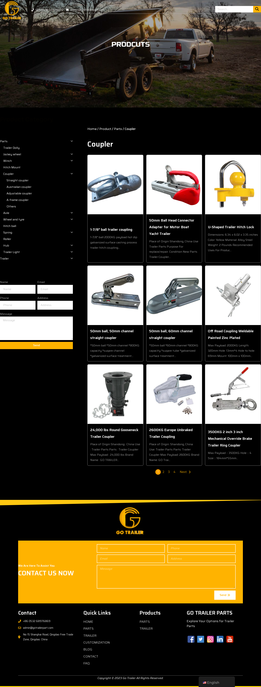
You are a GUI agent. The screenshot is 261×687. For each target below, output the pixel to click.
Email (41, 282)
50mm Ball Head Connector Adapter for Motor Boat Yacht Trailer (171, 227)
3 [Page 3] (169, 472)
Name (4, 282)
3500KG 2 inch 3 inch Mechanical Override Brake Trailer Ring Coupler (230, 438)
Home (92, 129)
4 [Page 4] (174, 472)
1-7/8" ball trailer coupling (111, 229)
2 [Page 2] (163, 472)
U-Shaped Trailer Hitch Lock (231, 227)
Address (42, 298)
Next (183, 472)
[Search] (257, 9)
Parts (118, 129)
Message (6, 314)
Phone (4, 298)
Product (105, 129)
